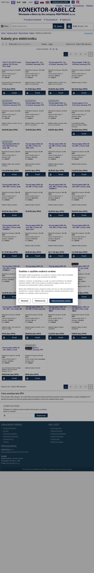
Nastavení (24, 301)
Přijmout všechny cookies (61, 301)
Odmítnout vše (40, 301)
